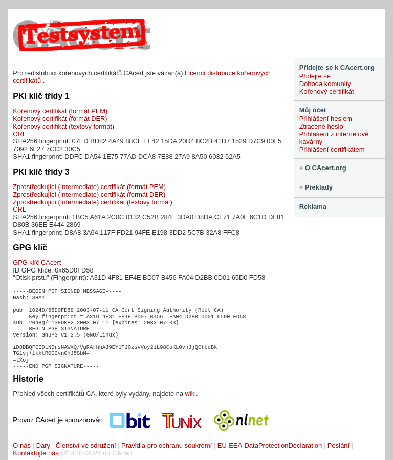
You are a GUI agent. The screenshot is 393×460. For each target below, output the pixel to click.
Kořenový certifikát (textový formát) (63, 126)
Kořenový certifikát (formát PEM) (60, 111)
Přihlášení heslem (325, 118)
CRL (19, 134)
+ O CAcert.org (322, 168)
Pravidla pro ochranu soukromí (166, 445)
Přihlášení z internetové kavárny (334, 137)
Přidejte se (315, 76)
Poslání (339, 445)
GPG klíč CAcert (37, 262)
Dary (43, 445)
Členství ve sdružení (86, 445)
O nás (22, 445)
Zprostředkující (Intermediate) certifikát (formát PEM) (89, 187)
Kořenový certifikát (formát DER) (60, 118)
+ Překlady (316, 187)
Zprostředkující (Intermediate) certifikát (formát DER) (89, 194)
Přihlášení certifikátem (332, 149)
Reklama (312, 207)
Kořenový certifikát (326, 91)
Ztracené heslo (321, 126)
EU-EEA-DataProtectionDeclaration (269, 445)
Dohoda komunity (325, 84)
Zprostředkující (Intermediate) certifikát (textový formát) (92, 202)
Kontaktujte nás (36, 453)
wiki (190, 394)
